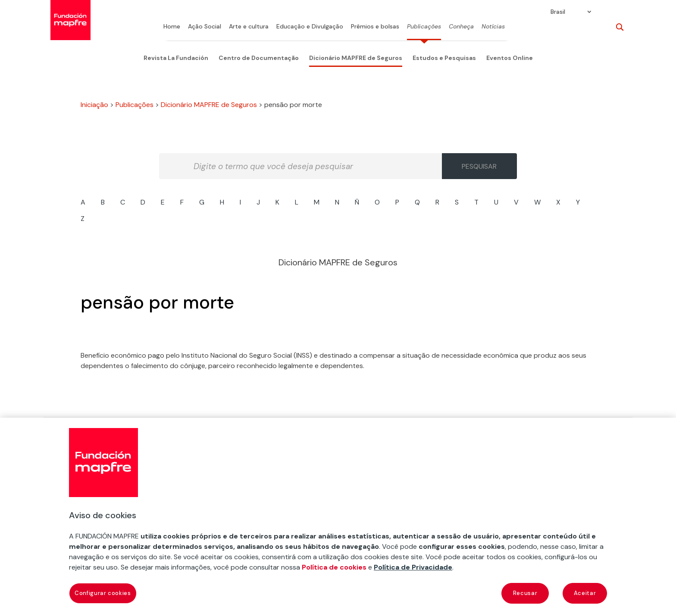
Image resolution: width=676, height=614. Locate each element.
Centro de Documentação (259, 58)
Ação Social (204, 26)
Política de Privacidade (413, 567)
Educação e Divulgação (309, 26)
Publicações (424, 26)
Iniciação (94, 104)
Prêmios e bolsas (375, 26)
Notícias (493, 26)
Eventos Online (509, 58)
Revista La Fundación (176, 58)
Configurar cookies (103, 593)
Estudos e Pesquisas (444, 58)
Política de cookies (334, 567)
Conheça (461, 26)
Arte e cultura (249, 26)
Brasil (558, 12)
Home (171, 26)
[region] (338, 516)
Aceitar (585, 593)
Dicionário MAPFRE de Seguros (355, 58)
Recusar (525, 593)
